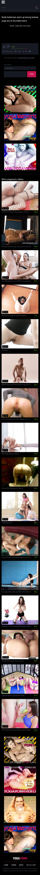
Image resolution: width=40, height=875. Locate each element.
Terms (13, 865)
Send (31, 74)
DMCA (21, 865)
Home (6, 865)
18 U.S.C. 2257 (31, 865)
